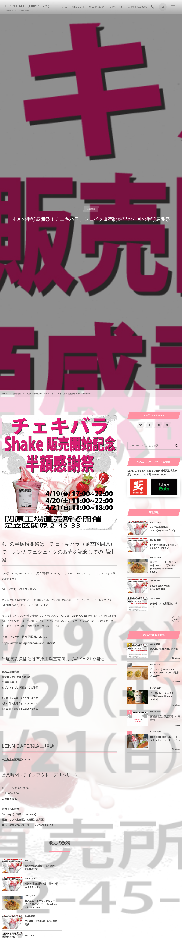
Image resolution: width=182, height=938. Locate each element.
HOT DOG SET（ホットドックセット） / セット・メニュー (165, 740)
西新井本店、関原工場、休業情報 (165, 718)
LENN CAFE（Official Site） (28, 6)
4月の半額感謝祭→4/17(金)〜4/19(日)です (40, 867)
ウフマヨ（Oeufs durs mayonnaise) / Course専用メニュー (164, 672)
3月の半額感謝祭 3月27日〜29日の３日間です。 (98, 867)
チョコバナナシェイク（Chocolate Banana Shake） (162, 696)
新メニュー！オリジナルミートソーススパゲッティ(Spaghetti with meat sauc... (40, 886)
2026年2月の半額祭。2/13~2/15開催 (94, 886)
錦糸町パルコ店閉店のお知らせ (40, 905)
